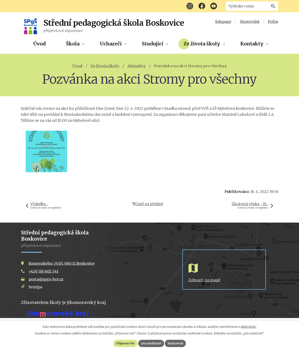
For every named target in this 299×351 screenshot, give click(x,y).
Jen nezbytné (151, 343)
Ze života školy (202, 44)
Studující (152, 44)
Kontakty (251, 44)
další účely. (249, 327)
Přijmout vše (125, 343)
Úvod (39, 44)
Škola (73, 44)
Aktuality (136, 65)
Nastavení (175, 343)
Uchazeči (111, 44)
